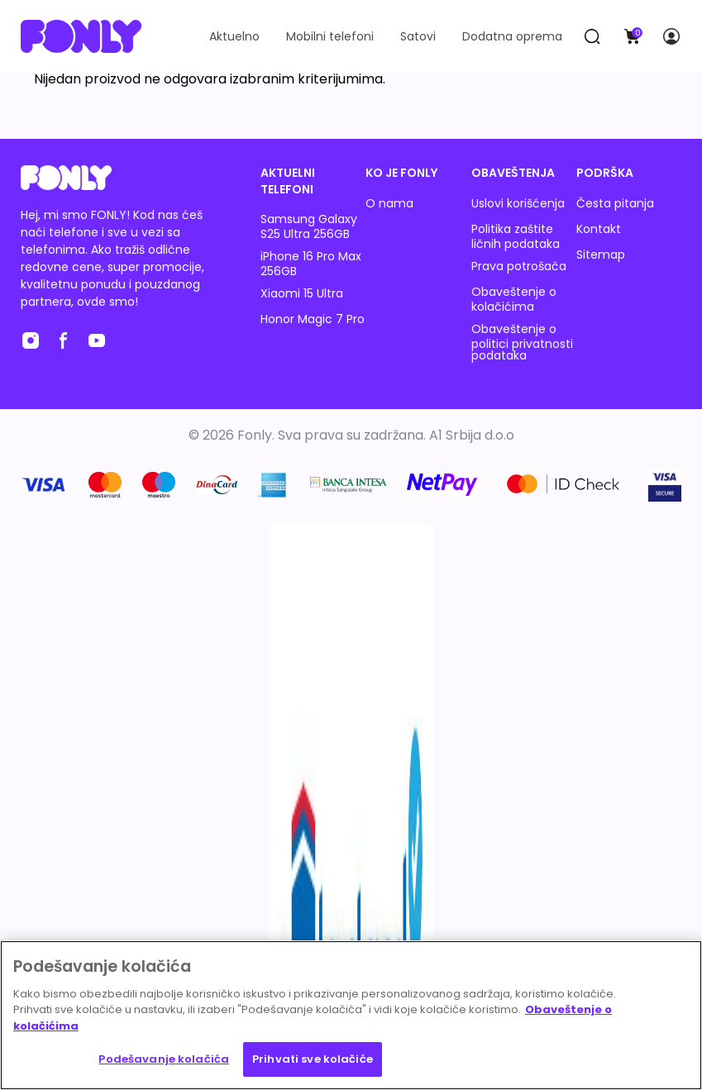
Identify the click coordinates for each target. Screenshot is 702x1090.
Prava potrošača (518, 266)
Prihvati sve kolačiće (312, 1059)
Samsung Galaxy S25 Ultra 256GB (308, 226)
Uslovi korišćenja (518, 203)
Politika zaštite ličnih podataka (515, 236)
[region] (351, 1015)
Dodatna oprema (512, 36)
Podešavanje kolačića (163, 1059)
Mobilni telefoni (330, 36)
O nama (389, 203)
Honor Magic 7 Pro (312, 319)
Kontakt (598, 229)
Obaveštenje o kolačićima (513, 299)
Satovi (418, 36)
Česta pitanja (615, 203)
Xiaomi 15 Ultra (301, 293)
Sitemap (600, 254)
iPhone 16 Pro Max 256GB (310, 263)
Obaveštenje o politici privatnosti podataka (522, 342)
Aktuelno (234, 36)
